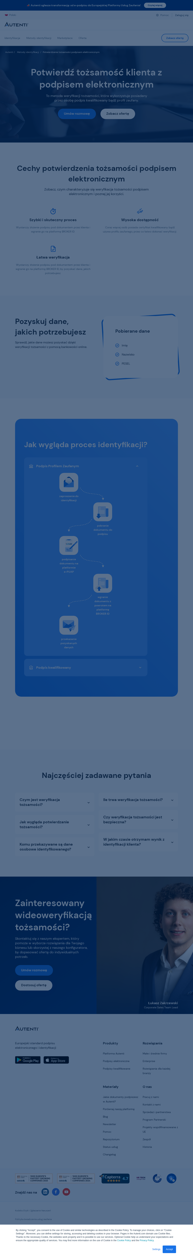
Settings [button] (156, 1249)
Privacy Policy (147, 1240)
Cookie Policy (124, 1240)
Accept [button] (169, 1249)
